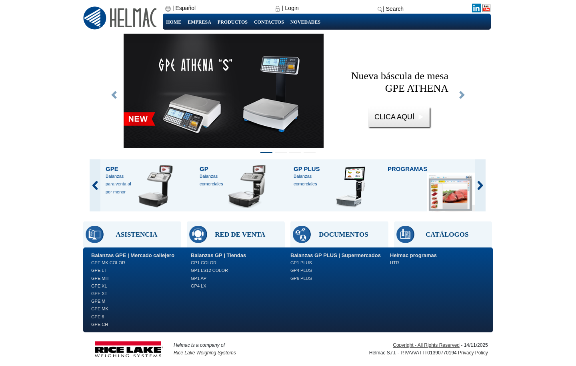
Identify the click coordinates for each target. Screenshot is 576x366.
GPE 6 (97, 316)
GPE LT (98, 270)
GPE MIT (100, 278)
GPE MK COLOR (108, 262)
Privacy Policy (473, 353)
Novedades (305, 22)
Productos (233, 22)
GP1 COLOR (203, 262)
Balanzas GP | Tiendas (218, 255)
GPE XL (99, 286)
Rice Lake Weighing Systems (205, 353)
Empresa (199, 22)
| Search (393, 9)
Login (292, 8)
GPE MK (99, 308)
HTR (394, 262)
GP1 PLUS (301, 262)
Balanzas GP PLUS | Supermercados (335, 255)
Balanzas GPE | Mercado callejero (132, 255)
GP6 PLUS (301, 278)
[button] (114, 94)
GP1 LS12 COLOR (209, 270)
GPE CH (99, 324)
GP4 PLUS (301, 270)
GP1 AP (198, 278)
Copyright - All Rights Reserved (426, 345)
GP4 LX (198, 286)
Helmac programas (413, 255)
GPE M (98, 301)
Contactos (269, 22)
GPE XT (99, 293)
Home (173, 22)
